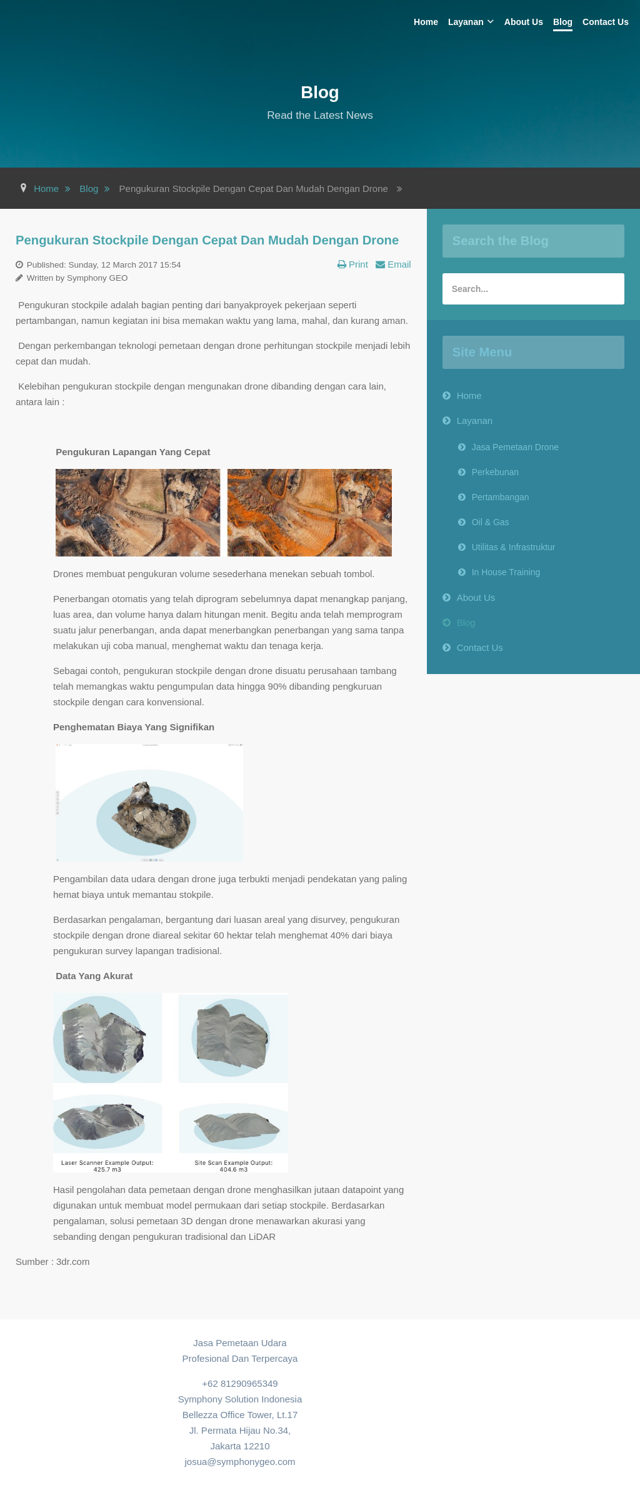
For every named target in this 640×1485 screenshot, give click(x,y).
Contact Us (480, 647)
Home (469, 395)
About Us (476, 597)
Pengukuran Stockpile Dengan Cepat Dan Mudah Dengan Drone (207, 240)
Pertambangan (500, 497)
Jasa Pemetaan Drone (515, 447)
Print (357, 264)
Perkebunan (495, 472)
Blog (466, 622)
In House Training (506, 572)
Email (398, 264)
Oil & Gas (490, 522)
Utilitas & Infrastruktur (514, 547)
